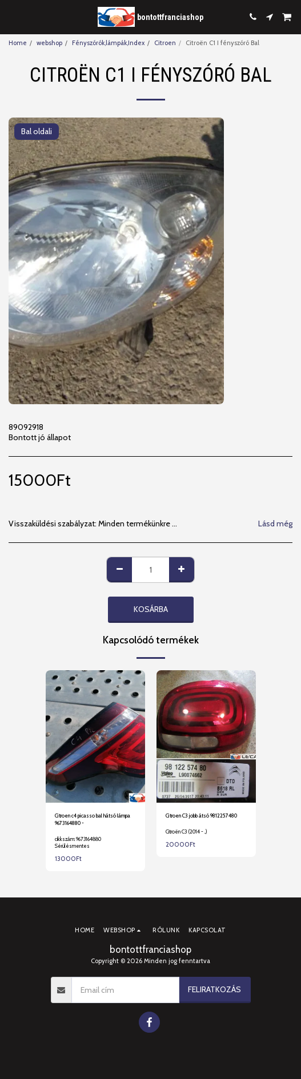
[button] (12, 16)
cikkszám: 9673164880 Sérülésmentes (78, 842)
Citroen (165, 43)
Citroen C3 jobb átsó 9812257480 (201, 815)
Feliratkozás (214, 989)
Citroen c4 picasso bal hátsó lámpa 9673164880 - (92, 819)
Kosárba (151, 609)
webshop (49, 43)
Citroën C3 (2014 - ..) (186, 831)
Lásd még (275, 524)
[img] (95, 736)
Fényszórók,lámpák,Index (108, 43)
